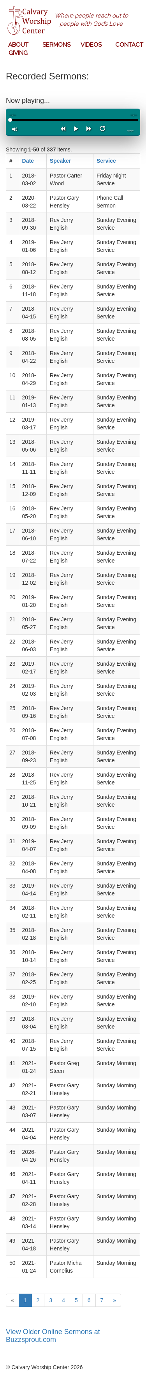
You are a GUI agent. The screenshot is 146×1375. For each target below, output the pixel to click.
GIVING (18, 52)
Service (106, 161)
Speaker (60, 161)
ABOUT (18, 44)
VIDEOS (91, 44)
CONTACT (129, 44)
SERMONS (56, 44)
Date (28, 161)
